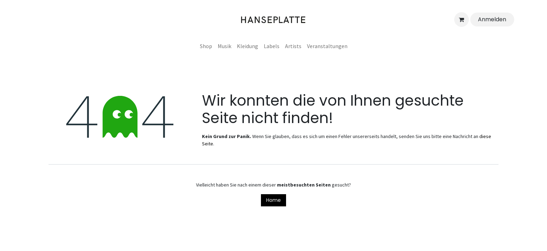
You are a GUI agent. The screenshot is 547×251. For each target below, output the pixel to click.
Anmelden (492, 19)
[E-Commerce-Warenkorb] (461, 19)
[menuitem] (206, 46)
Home (273, 200)
